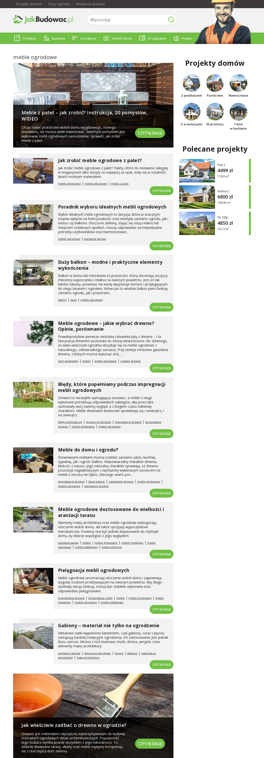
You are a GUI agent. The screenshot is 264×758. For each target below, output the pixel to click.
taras (73, 300)
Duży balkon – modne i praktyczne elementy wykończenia (110, 265)
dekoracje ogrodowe (97, 653)
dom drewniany (68, 361)
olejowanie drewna (96, 486)
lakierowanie (96, 481)
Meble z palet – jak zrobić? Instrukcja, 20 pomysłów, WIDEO (84, 115)
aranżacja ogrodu (95, 239)
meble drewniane (69, 183)
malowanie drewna (121, 481)
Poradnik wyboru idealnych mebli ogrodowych (112, 207)
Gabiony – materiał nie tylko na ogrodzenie (109, 625)
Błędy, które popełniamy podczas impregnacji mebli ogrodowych (112, 387)
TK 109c (222, 217)
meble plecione (112, 547)
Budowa (54, 38)
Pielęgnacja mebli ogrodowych (93, 570)
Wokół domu (117, 38)
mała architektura (88, 657)
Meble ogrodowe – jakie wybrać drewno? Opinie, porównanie (106, 326)
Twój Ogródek (59, 4)
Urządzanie (152, 38)
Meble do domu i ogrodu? (88, 450)
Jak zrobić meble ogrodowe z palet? (100, 160)
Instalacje (84, 38)
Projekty (25, 38)
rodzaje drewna (130, 361)
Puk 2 (221, 164)
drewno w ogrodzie (98, 422)
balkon (62, 300)
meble (86, 361)
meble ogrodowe (96, 183)
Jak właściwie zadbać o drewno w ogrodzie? (74, 725)
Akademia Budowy (90, 4)
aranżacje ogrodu (69, 653)
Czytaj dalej (150, 133)
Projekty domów (29, 4)
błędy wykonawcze (70, 422)
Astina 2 (223, 191)
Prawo (182, 38)
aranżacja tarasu (68, 542)
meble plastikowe (86, 547)
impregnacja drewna (128, 422)
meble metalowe (132, 542)
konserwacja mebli (100, 598)
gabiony (132, 653)
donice (119, 653)
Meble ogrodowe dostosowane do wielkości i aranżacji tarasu (111, 512)
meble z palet (120, 183)
